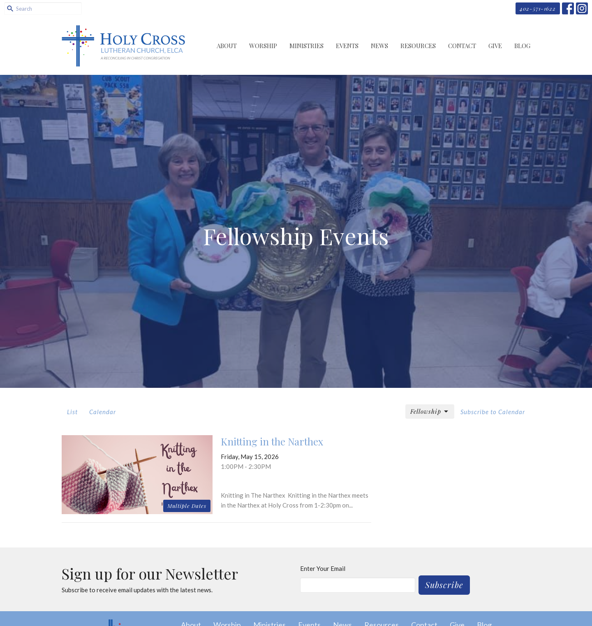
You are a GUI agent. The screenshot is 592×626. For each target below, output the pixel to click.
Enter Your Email (322, 568)
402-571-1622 (538, 8)
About (227, 46)
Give (495, 46)
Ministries (306, 46)
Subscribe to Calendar (492, 411)
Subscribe (444, 584)
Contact (462, 46)
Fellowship (429, 411)
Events (347, 46)
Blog (522, 46)
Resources (418, 46)
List (72, 411)
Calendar (102, 411)
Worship (263, 46)
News (379, 46)
